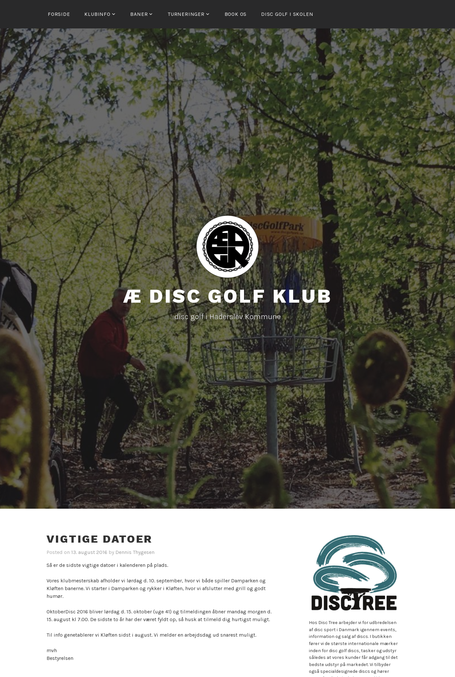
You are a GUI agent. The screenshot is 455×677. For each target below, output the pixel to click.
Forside (59, 14)
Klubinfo (97, 14)
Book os (236, 14)
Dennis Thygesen (134, 552)
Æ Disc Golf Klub (227, 296)
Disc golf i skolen (287, 14)
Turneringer (186, 14)
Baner (139, 14)
